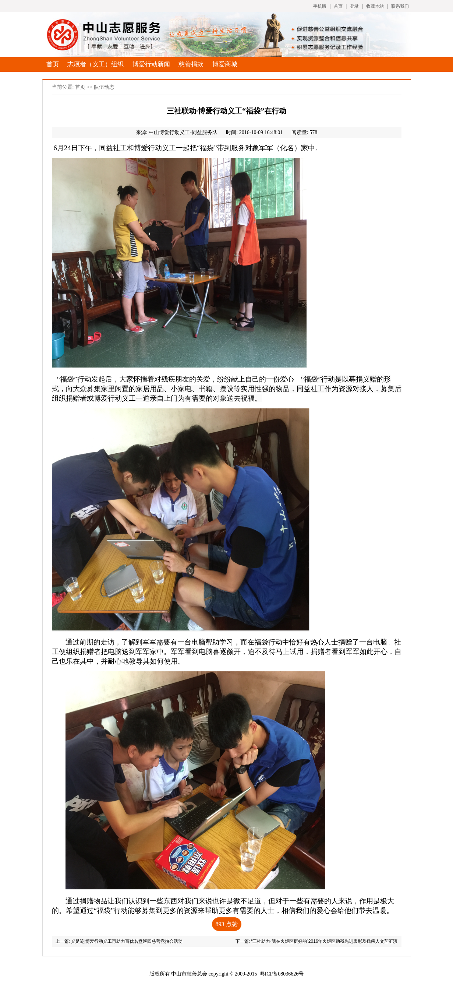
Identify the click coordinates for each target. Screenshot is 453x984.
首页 (338, 6)
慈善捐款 (191, 64)
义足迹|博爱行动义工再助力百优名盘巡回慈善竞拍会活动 (127, 941)
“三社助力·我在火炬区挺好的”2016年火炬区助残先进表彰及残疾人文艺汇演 (324, 941)
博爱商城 (224, 64)
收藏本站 (375, 6)
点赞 (227, 924)
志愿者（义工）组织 (95, 64)
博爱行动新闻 (151, 64)
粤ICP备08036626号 (282, 974)
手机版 (319, 6)
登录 (354, 6)
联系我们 (400, 6)
